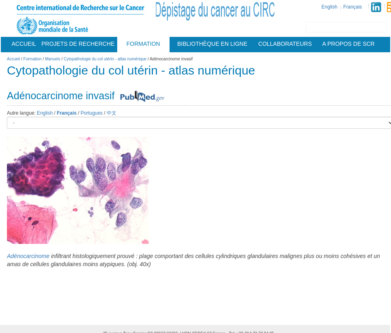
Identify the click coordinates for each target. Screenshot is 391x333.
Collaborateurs (285, 44)
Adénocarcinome (28, 256)
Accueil (23, 44)
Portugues (92, 113)
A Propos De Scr (348, 44)
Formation (143, 44)
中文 (111, 113)
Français (352, 7)
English (329, 7)
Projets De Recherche (77, 44)
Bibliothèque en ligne (212, 44)
